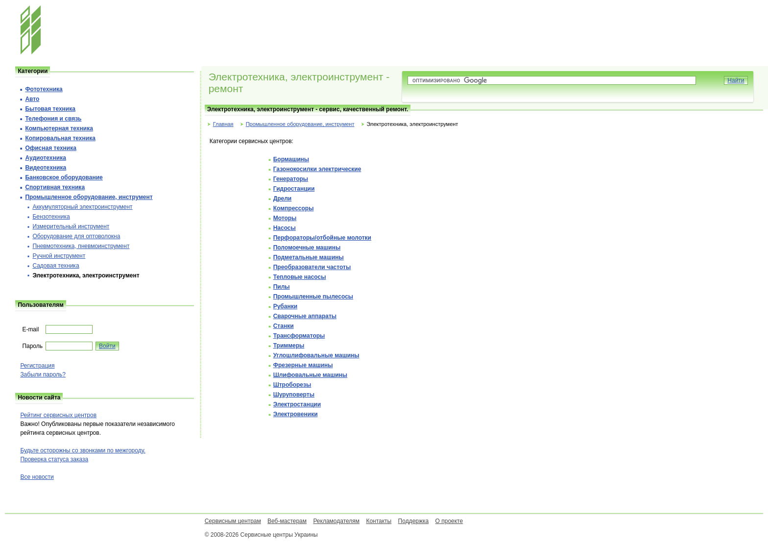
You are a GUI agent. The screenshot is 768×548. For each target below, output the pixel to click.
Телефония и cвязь (53, 118)
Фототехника (43, 89)
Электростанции (297, 404)
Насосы (284, 227)
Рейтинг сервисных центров (58, 415)
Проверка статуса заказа (54, 459)
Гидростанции (294, 188)
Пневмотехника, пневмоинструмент (80, 246)
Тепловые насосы (299, 277)
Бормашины (291, 159)
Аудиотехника (45, 157)
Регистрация (37, 365)
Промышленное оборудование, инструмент (300, 124)
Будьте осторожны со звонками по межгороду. (82, 450)
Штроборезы (292, 384)
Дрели (282, 198)
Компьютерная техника (59, 128)
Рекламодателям (336, 521)
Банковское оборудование (63, 177)
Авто (32, 99)
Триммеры (289, 345)
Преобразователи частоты (312, 267)
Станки (283, 326)
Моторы (285, 218)
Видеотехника (45, 167)
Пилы (281, 286)
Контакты (378, 521)
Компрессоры (293, 208)
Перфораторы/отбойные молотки (322, 237)
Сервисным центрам (233, 521)
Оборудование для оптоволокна (76, 236)
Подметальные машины (308, 257)
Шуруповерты (293, 394)
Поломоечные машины (306, 247)
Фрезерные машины (303, 365)
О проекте (449, 521)
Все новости (36, 476)
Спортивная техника (55, 187)
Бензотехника (51, 216)
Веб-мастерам (287, 521)
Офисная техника (50, 148)
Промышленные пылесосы (313, 296)
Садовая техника (55, 265)
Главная (223, 124)
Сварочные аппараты (304, 316)
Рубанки (285, 306)
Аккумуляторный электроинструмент (82, 206)
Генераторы (290, 178)
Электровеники (295, 414)
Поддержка (413, 521)
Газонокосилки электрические (317, 169)
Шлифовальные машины (310, 375)
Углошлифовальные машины (316, 355)
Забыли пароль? (43, 374)
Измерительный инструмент (70, 226)
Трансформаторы (299, 335)
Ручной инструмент (58, 255)
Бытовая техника (50, 108)
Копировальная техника (60, 138)
